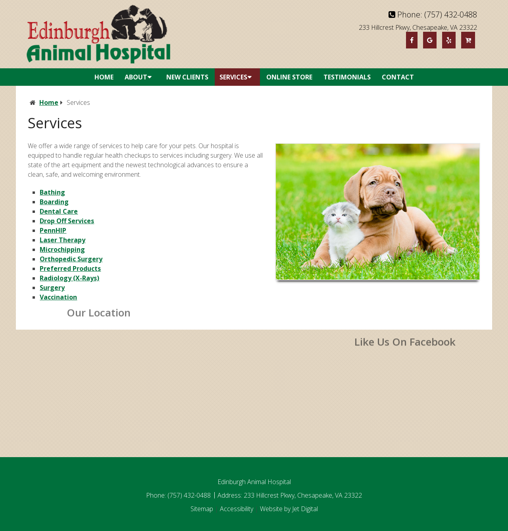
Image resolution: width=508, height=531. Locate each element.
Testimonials (347, 77)
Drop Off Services (67, 220)
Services (233, 77)
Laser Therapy (62, 240)
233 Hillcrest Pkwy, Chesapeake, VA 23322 (418, 27)
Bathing (52, 192)
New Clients (187, 77)
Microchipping (62, 249)
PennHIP (53, 230)
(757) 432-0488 (450, 14)
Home (104, 77)
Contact (398, 77)
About (136, 77)
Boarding (54, 201)
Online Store (289, 77)
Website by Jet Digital (289, 508)
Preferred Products (70, 268)
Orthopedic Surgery (71, 259)
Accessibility (236, 508)
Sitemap (201, 508)
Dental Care (59, 211)
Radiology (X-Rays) (69, 278)
